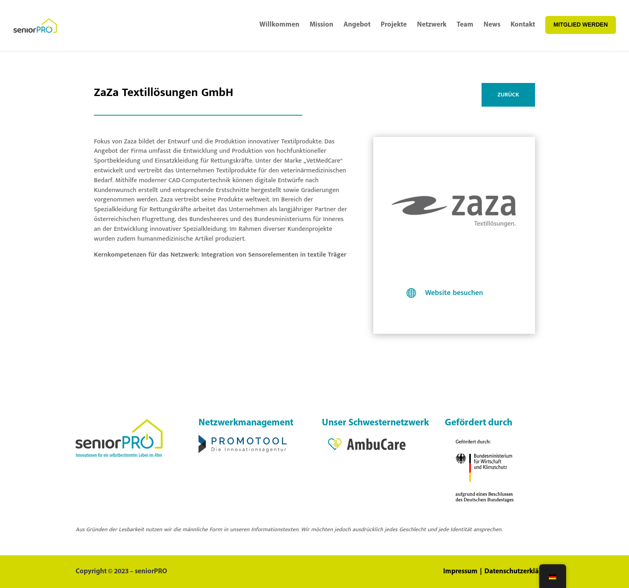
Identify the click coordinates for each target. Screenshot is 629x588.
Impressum (461, 571)
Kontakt (523, 24)
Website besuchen (454, 293)
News (492, 24)
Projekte (394, 24)
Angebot (356, 24)
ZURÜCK (508, 94)
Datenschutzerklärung (518, 571)
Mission (321, 24)
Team (465, 24)
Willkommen (279, 24)
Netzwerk (431, 24)
